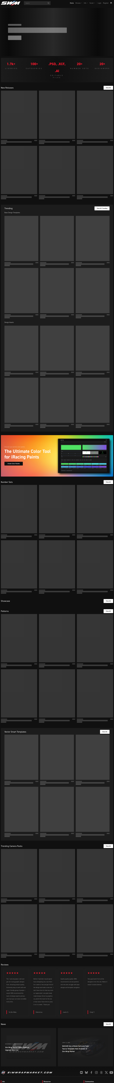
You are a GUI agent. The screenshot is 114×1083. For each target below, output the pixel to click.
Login (99, 3)
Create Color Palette (14, 464)
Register (106, 3)
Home (72, 3)
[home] (10, 3)
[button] (79, 3)
